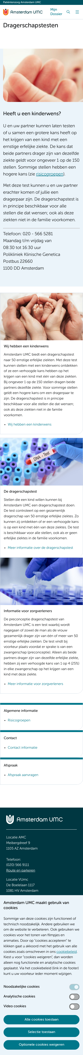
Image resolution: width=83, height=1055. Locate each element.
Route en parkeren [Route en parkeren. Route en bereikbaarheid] (20, 870)
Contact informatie (22, 748)
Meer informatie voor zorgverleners (35, 684)
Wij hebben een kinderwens (29, 424)
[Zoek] (68, 12)
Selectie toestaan (41, 1032)
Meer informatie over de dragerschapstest (40, 548)
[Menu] (77, 12)
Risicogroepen (19, 720)
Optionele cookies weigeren (41, 1045)
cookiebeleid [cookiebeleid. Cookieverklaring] (66, 952)
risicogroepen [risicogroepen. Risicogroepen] (49, 174)
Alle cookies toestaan (41, 1019)
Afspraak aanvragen (23, 775)
